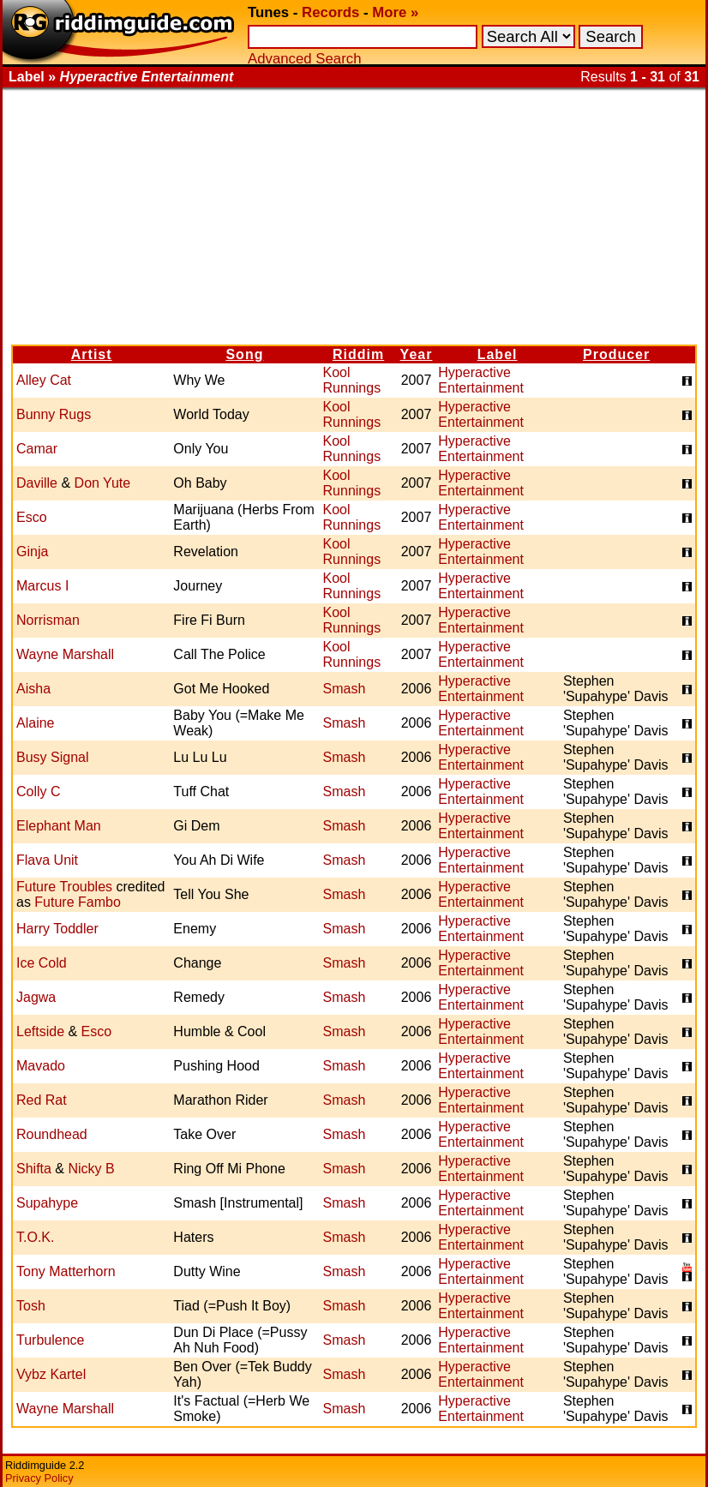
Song (244, 354)
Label (497, 354)
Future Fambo (77, 902)
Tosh (30, 1305)
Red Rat (41, 1100)
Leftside (40, 1031)
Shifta (33, 1168)
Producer (616, 354)
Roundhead (51, 1134)
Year (416, 354)
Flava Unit (47, 860)
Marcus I (42, 586)
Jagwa (36, 997)
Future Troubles (64, 886)
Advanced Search (304, 59)
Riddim (358, 354)
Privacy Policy (39, 1478)
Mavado (40, 1065)
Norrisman (48, 620)
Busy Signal (52, 757)
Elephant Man (58, 825)
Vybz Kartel (51, 1374)
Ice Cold (41, 963)
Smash (344, 688)
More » (395, 12)
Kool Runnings (352, 380)
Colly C (38, 791)
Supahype (47, 1203)
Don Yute (103, 483)
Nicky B (91, 1168)
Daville (36, 483)
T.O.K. (35, 1237)
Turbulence (50, 1340)
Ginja (32, 551)
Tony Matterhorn (66, 1271)
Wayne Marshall (65, 654)
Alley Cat (43, 380)
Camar (36, 448)
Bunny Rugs (53, 414)
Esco (31, 517)
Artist (91, 354)
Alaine (35, 723)
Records (330, 12)
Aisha (33, 688)
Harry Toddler (57, 928)
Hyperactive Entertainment (481, 380)
